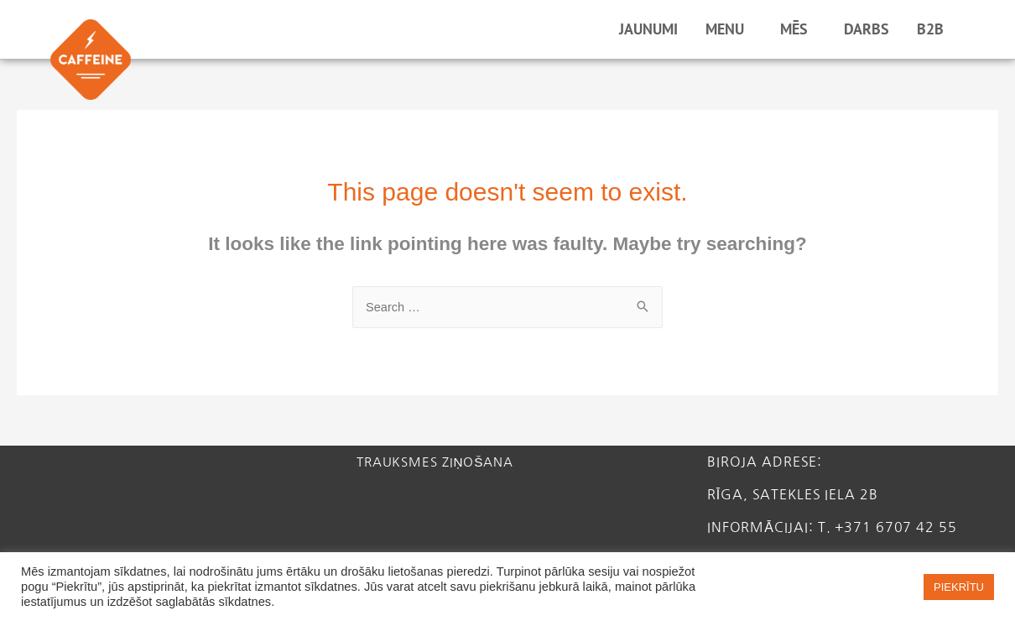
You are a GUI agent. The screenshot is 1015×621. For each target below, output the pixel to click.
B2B (934, 29)
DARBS (866, 29)
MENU (728, 29)
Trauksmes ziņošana (440, 462)
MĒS (798, 29)
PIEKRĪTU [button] (959, 587)
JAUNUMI (648, 29)
